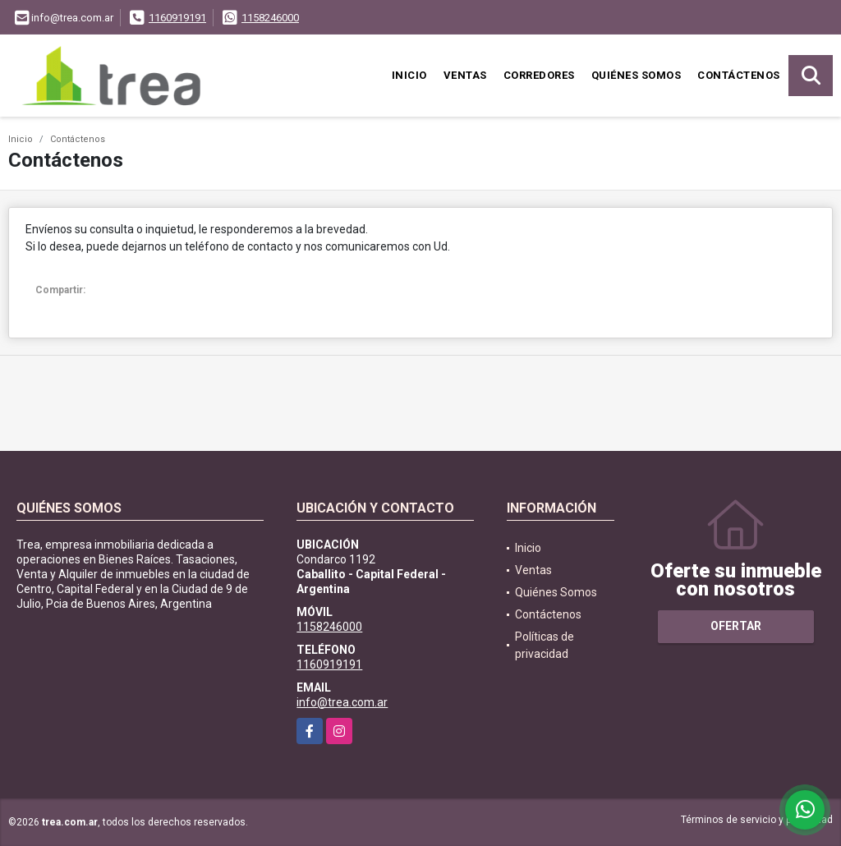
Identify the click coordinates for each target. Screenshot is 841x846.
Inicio (409, 75)
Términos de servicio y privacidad (757, 819)
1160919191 (177, 17)
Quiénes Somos (636, 75)
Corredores (539, 75)
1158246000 (270, 17)
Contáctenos (738, 75)
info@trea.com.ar (342, 702)
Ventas (465, 75)
